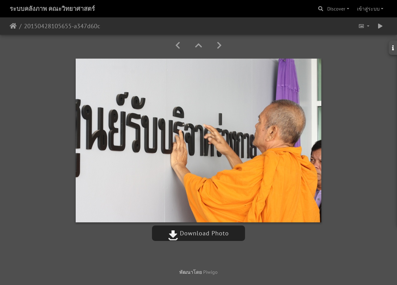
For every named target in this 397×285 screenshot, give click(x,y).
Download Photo (198, 233)
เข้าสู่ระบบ (368, 9)
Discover (336, 9)
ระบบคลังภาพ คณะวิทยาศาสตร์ (52, 9)
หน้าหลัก (13, 26)
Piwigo (210, 272)
